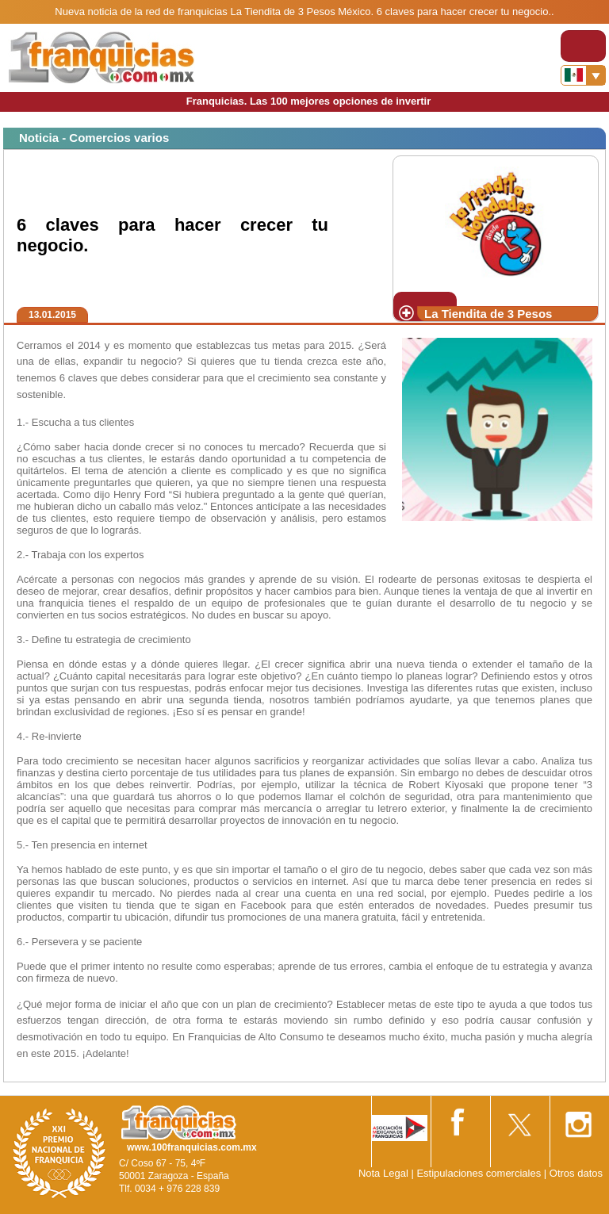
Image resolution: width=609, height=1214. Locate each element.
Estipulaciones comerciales (479, 1173)
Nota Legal (383, 1173)
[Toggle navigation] (583, 46)
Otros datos (576, 1173)
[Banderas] (583, 75)
